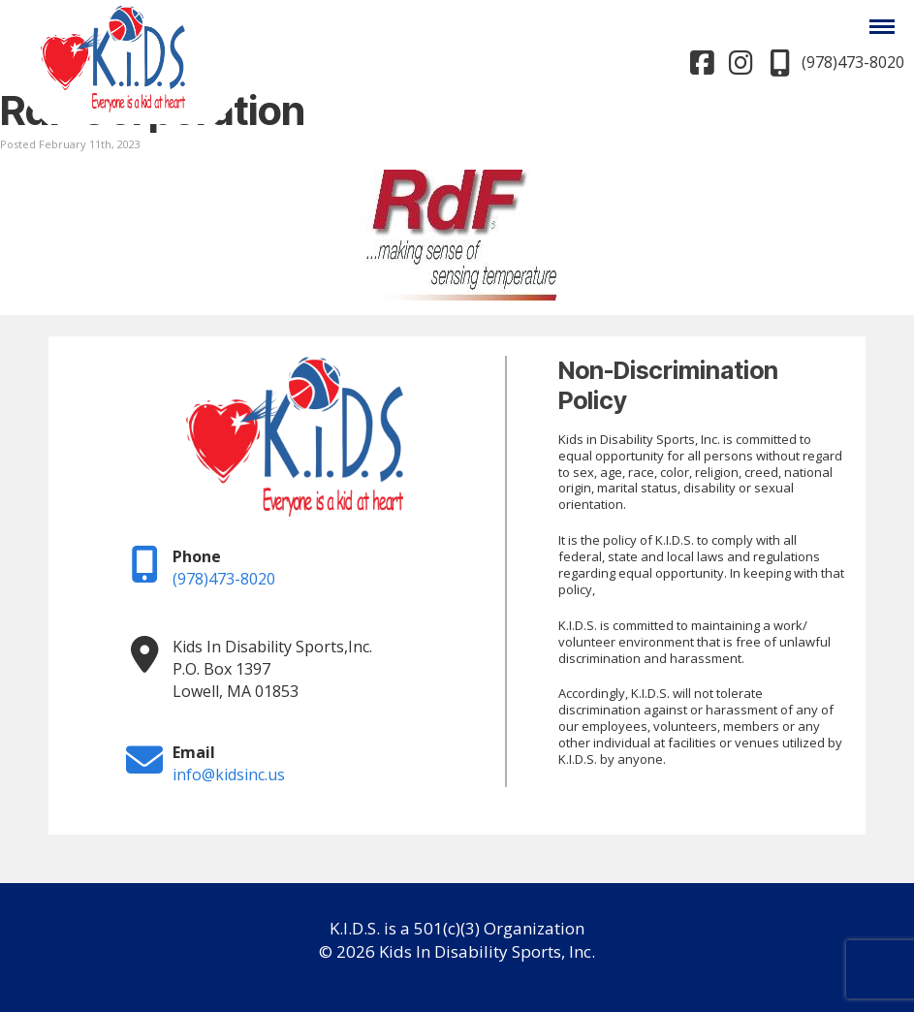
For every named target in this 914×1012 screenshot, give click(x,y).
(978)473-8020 (224, 578)
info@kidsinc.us (229, 774)
